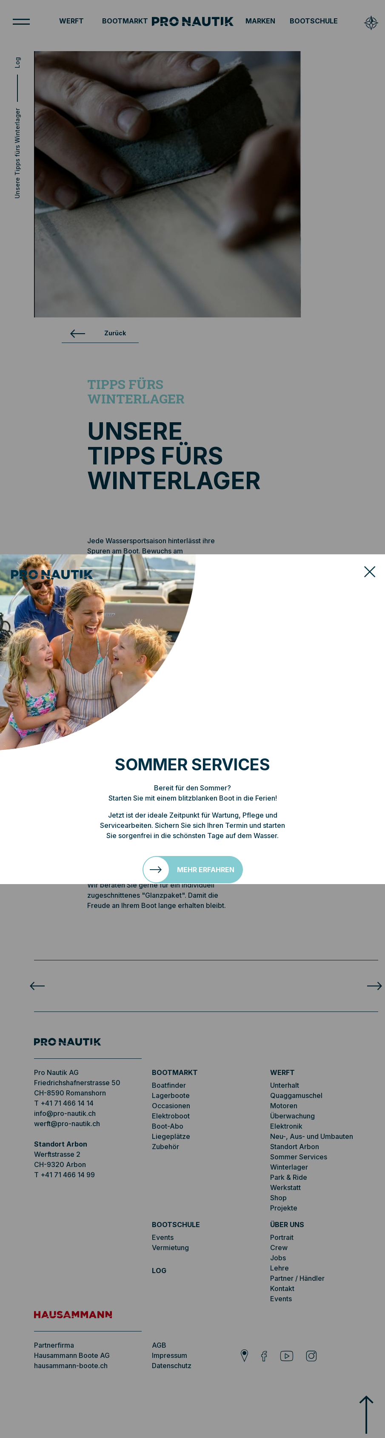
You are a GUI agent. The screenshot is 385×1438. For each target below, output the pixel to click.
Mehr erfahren (205, 869)
